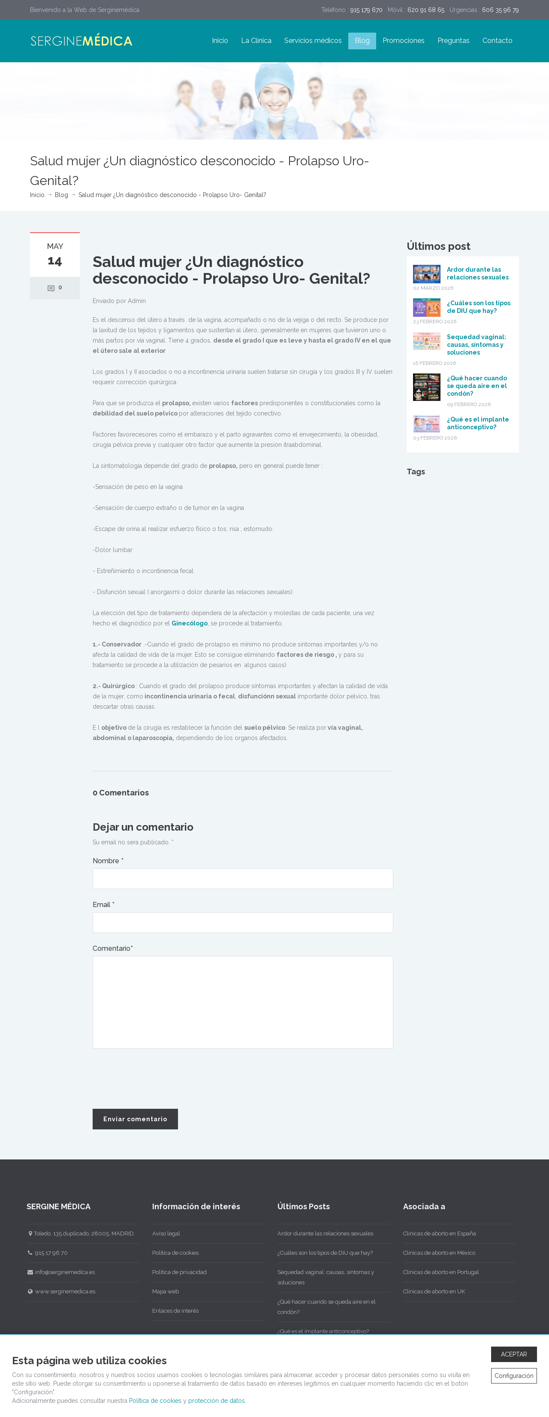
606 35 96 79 (500, 9)
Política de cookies (171, 1253)
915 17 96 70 (42, 1253)
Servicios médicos (313, 40)
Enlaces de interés (171, 1311)
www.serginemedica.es (56, 1291)
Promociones (404, 40)
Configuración (514, 1375)
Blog (362, 40)
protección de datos (216, 1400)
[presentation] (158, 1079)
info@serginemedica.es (56, 1272)
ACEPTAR (514, 1354)
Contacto (498, 40)
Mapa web (161, 1291)
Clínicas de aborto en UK (429, 1291)
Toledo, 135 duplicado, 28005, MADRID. (76, 1233)
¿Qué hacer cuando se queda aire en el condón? (477, 386)
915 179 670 (366, 9)
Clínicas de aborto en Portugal (436, 1272)
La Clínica (256, 40)
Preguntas (453, 40)
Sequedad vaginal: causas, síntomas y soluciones (476, 345)
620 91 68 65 (425, 9)
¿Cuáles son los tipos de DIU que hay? (320, 1253)
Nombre (108, 861)
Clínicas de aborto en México (434, 1253)
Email (104, 905)
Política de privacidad (175, 1272)
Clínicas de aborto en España (434, 1233)
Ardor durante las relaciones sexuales (321, 1233)
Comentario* (113, 948)
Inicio (220, 40)
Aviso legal (161, 1233)
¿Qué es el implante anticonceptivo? (319, 1331)
